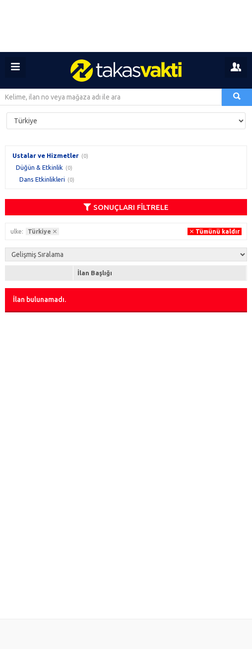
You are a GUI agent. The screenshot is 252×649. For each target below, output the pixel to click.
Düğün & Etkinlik (39, 167)
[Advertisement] (126, 26)
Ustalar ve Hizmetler (45, 155)
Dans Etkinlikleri (42, 179)
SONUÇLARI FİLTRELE (126, 207)
